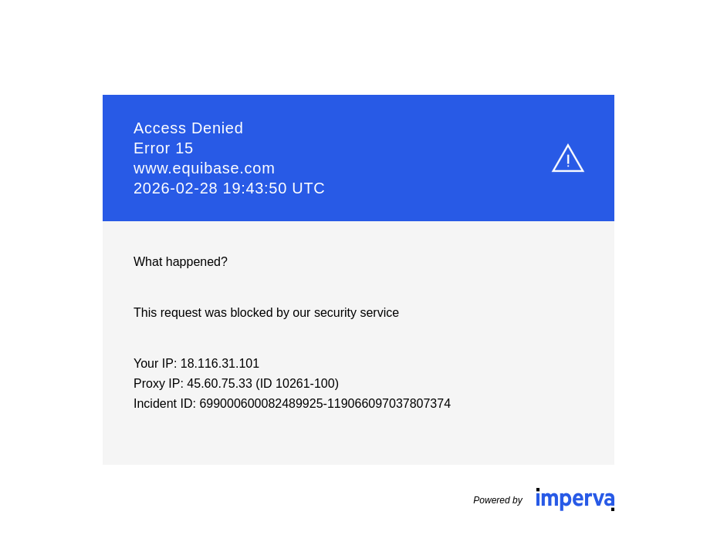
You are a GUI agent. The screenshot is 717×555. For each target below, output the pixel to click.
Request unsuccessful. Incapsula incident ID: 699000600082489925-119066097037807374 (358, 277)
